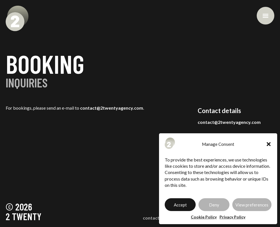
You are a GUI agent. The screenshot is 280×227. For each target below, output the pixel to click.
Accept (180, 204)
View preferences (251, 204)
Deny (214, 204)
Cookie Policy (204, 216)
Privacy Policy (232, 216)
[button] (268, 144)
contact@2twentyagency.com (111, 108)
